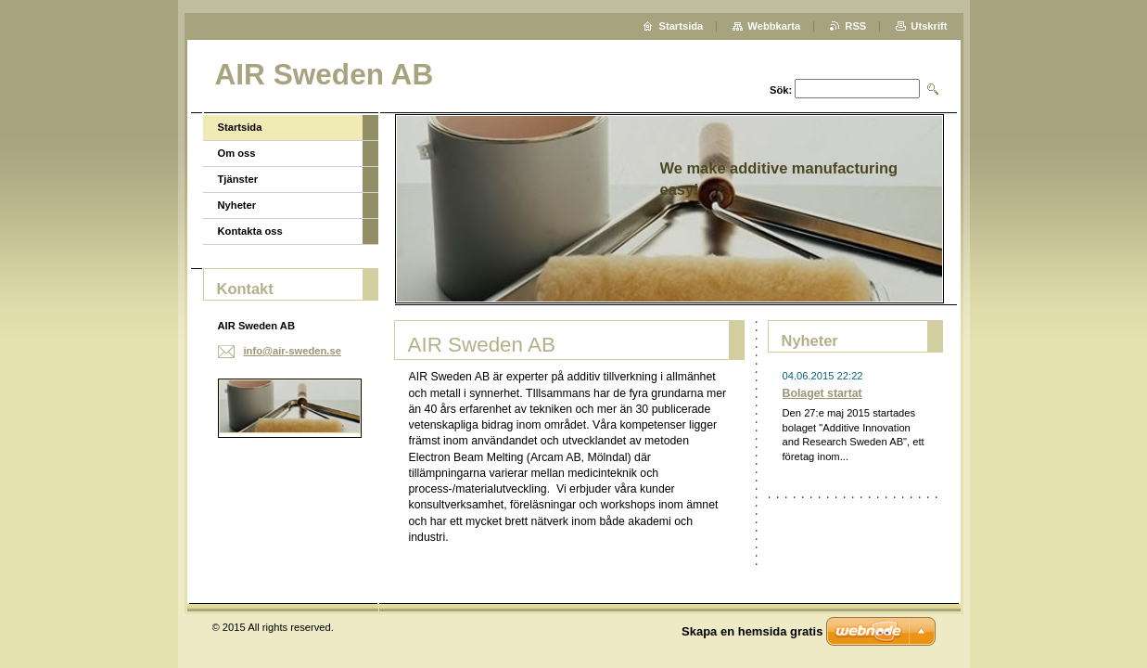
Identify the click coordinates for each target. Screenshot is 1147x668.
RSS (855, 26)
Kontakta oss (250, 231)
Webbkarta (773, 26)
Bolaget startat (822, 393)
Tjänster (238, 179)
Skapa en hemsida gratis (752, 631)
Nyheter (237, 205)
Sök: (781, 90)
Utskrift (929, 26)
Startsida (240, 127)
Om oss (237, 153)
